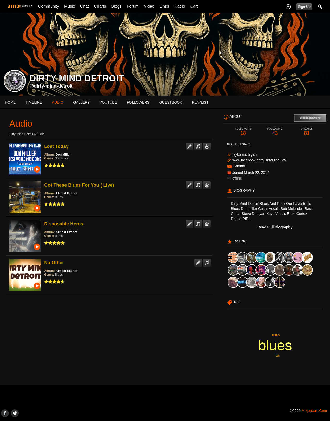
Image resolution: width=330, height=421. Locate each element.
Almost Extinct (66, 193)
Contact (239, 166)
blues (275, 345)
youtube (108, 102)
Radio (179, 6)
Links (164, 6)
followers (138, 102)
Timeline (34, 102)
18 (243, 131)
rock (274, 334)
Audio (40, 134)
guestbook (170, 102)
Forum (133, 6)
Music (69, 6)
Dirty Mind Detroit (21, 134)
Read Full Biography (274, 227)
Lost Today (56, 146)
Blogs (116, 6)
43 (275, 131)
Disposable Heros (63, 224)
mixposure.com (314, 411)
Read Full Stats (238, 144)
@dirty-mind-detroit (51, 86)
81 (307, 131)
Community (48, 6)
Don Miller (63, 155)
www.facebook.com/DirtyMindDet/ (259, 160)
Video (149, 6)
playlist (200, 102)
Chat (84, 6)
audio (57, 102)
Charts (100, 6)
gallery (81, 102)
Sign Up (304, 7)
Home (10, 102)
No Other (54, 262)
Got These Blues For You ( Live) (79, 185)
